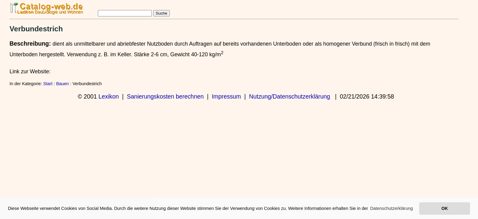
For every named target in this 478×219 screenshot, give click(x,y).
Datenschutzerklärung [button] (391, 208)
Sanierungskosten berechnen (165, 96)
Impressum (226, 96)
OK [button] (444, 208)
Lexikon (108, 96)
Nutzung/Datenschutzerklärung (289, 96)
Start (47, 83)
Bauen (62, 83)
